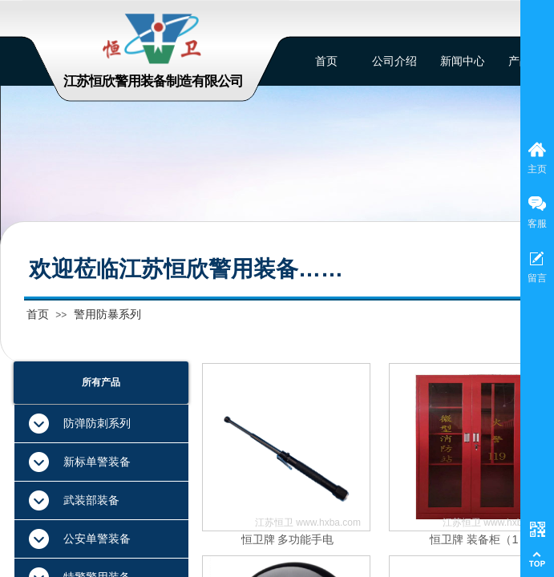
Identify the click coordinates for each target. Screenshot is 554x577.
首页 (37, 314)
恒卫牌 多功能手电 (287, 539)
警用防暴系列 (107, 314)
